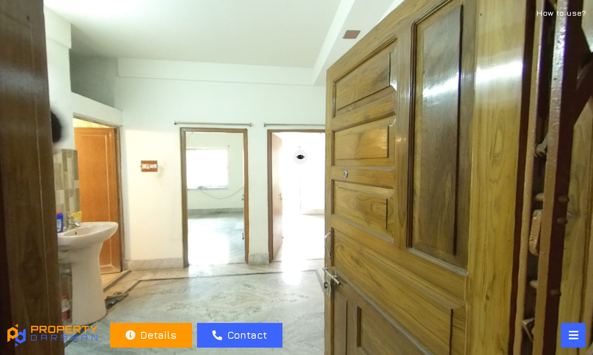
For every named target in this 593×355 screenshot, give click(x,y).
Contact (239, 335)
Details (150, 335)
